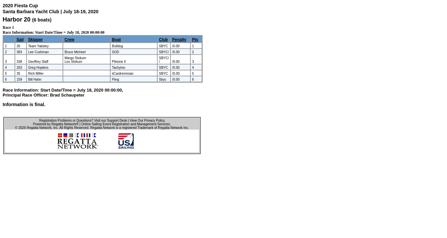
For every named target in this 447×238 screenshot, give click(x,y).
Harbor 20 (16, 19)
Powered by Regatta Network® (55, 124)
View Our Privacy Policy (147, 120)
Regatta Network (39, 128)
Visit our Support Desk (110, 120)
